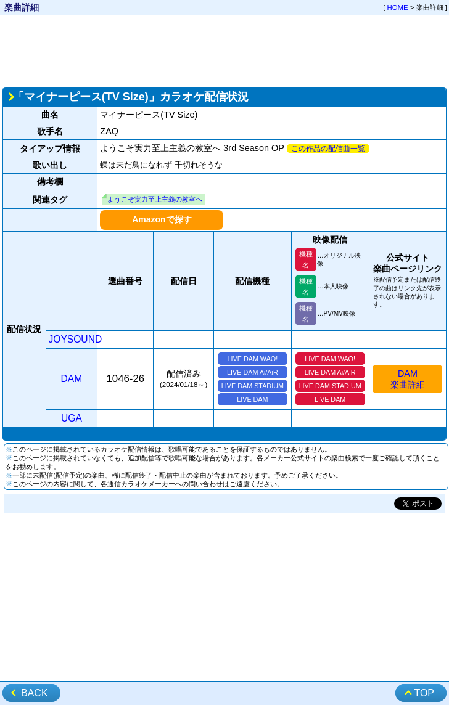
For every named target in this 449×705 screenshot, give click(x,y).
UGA (71, 418)
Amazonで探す (161, 219)
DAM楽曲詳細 (407, 379)
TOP (424, 693)
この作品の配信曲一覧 (328, 148)
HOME (397, 7)
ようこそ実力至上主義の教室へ (154, 199)
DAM (72, 378)
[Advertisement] (224, 50)
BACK (34, 693)
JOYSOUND (75, 339)
